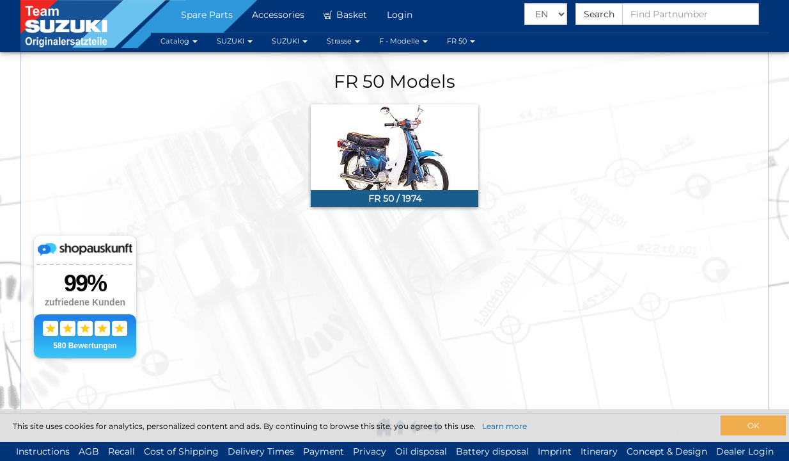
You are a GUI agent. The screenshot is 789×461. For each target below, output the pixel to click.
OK (753, 425)
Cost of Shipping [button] (181, 451)
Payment (323, 451)
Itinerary (599, 451)
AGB (89, 451)
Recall (121, 451)
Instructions (43, 451)
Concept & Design (667, 451)
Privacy (369, 451)
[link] (394, 155)
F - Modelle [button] (403, 40)
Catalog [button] (179, 40)
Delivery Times (261, 451)
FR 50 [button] (461, 40)
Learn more (504, 426)
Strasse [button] (343, 40)
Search (599, 14)
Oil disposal (421, 451)
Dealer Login (745, 451)
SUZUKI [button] (235, 40)
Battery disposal (492, 451)
